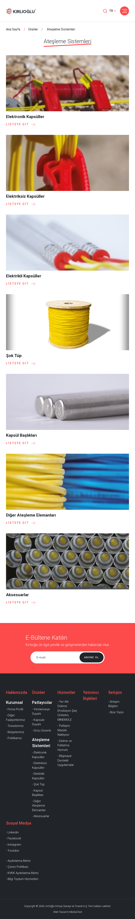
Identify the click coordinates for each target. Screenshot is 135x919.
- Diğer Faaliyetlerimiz (15, 717)
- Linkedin (12, 832)
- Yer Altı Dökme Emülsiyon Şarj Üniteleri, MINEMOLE (67, 710)
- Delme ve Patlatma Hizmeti (64, 745)
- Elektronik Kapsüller (39, 755)
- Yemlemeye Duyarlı (41, 711)
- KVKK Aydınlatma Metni (22, 873)
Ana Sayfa (13, 29)
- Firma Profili (14, 709)
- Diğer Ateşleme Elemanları (39, 805)
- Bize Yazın (116, 712)
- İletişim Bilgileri (113, 704)
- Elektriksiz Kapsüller (39, 765)
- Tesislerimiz (15, 726)
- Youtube (12, 850)
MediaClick (75, 911)
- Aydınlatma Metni (18, 861)
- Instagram (13, 844)
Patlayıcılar (42, 702)
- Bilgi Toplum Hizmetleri (22, 879)
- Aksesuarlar (40, 816)
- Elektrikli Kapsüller (38, 776)
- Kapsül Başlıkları (37, 793)
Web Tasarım (61, 911)
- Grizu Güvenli (41, 730)
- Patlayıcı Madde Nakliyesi (63, 730)
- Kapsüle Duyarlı (38, 722)
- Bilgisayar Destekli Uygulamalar (65, 760)
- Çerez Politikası (17, 867)
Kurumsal (14, 702)
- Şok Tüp (38, 784)
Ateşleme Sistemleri (41, 742)
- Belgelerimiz (15, 732)
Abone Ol (91, 657)
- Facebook (13, 838)
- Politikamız (14, 738)
